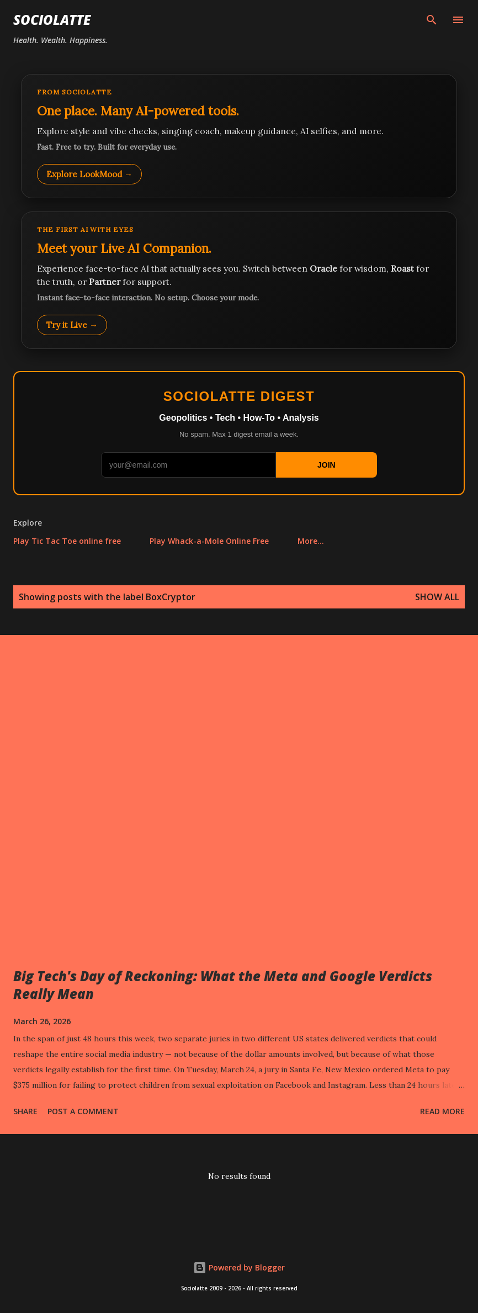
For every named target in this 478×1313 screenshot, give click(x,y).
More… (311, 541)
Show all (437, 597)
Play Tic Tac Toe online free (67, 541)
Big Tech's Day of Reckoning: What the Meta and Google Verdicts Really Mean (222, 985)
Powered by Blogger (239, 1267)
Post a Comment (83, 1111)
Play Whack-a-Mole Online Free (209, 541)
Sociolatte (52, 19)
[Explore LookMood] (239, 136)
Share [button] (25, 1111)
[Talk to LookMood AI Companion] (239, 280)
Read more (442, 1111)
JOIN (326, 464)
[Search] (431, 20)
